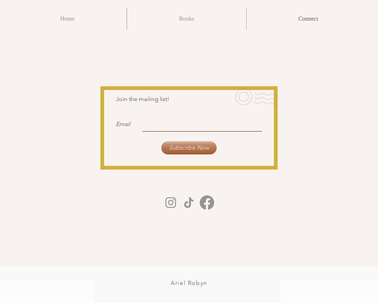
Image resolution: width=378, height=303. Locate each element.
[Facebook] (207, 202)
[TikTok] (189, 202)
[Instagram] (171, 202)
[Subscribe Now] (189, 147)
